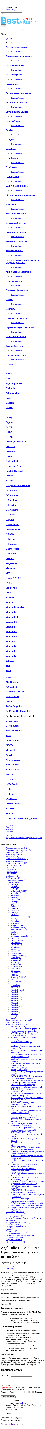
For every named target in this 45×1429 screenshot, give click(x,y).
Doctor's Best (12, 725)
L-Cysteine (11, 505)
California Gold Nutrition (18, 711)
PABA (9, 583)
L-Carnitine (11, 490)
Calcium (10, 403)
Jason (8, 735)
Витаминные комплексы (18, 93)
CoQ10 (9, 427)
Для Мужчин (12, 176)
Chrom (9, 407)
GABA (9, 456)
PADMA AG (12, 799)
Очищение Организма (17, 290)
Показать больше (17, 51)
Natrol (9, 755)
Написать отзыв (17, 1426)
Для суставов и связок (17, 185)
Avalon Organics (14, 706)
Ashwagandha (12, 393)
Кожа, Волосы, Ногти (16, 213)
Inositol (9, 475)
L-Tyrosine (11, 553)
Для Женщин (12, 158)
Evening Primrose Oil (16, 441)
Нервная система (14, 281)
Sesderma (10, 808)
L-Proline (10, 534)
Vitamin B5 (11, 631)
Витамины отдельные (17, 111)
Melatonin (11, 568)
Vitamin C (11, 641)
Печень (9, 299)
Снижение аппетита (16, 336)
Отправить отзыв (8, 1398)
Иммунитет (11, 204)
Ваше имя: (5, 1375)
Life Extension (13, 740)
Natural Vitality (13, 760)
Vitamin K (11, 656)
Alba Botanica (12, 696)
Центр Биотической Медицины (21, 818)
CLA (8, 412)
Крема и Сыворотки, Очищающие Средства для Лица (23, 261)
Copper (9, 422)
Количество (5, 1419)
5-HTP (9, 368)
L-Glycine (10, 514)
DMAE (9, 437)
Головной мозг (13, 121)
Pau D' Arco (11, 587)
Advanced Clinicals (15, 691)
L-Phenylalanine (13, 529)
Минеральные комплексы (19, 271)
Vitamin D (11, 646)
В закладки (5, 1422)
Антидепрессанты (15, 65)
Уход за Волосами (14, 346)
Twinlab (9, 813)
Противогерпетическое (17, 318)
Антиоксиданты (14, 74)
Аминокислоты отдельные (19, 56)
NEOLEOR (11, 779)
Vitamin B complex (15, 607)
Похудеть (10, 309)
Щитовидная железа (16, 355)
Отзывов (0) (10, 1269)
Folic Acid (10, 446)
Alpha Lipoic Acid (14, 383)
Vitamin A (11, 602)
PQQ (8, 592)
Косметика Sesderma (16, 223)
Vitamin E (11, 651)
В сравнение (15, 1422)
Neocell (9, 774)
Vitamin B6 (11, 636)
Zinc (8, 665)
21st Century (12, 682)
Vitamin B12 (12, 617)
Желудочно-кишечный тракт (20, 195)
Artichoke (10, 388)
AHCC (9, 378)
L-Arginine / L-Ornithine (18, 485)
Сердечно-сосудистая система (20, 327)
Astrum (9, 701)
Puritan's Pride (13, 803)
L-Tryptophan (12, 549)
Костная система (14, 250)
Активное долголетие (16, 47)
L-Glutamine (12, 510)
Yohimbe (10, 661)
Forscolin (10, 451)
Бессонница (12, 84)
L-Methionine (12, 524)
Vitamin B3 (11, 626)
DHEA (9, 432)
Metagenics (11, 750)
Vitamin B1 (11, 612)
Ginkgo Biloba (13, 461)
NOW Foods (12, 784)
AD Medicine (12, 687)
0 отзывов (5, 1426)
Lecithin (10, 558)
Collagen (10, 417)
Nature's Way (12, 769)
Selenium (10, 597)
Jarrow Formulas (14, 730)
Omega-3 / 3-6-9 (13, 578)
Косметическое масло (16, 241)
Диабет (9, 130)
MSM (8, 573)
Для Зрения (11, 167)
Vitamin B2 (11, 622)
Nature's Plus (12, 764)
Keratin (9, 480)
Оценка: (4, 1394)
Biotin (9, 398)
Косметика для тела (16, 232)
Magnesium (11, 563)
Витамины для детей (16, 102)
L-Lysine (10, 519)
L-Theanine (11, 544)
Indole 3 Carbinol (14, 471)
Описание (10, 1266)
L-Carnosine (12, 495)
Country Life (12, 721)
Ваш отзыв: (5, 1387)
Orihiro (9, 789)
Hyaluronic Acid (13, 466)
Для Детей (11, 139)
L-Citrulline (11, 500)
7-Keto (9, 373)
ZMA (8, 670)
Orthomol (10, 794)
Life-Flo (9, 745)
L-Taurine (10, 539)
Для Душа (11, 149)
